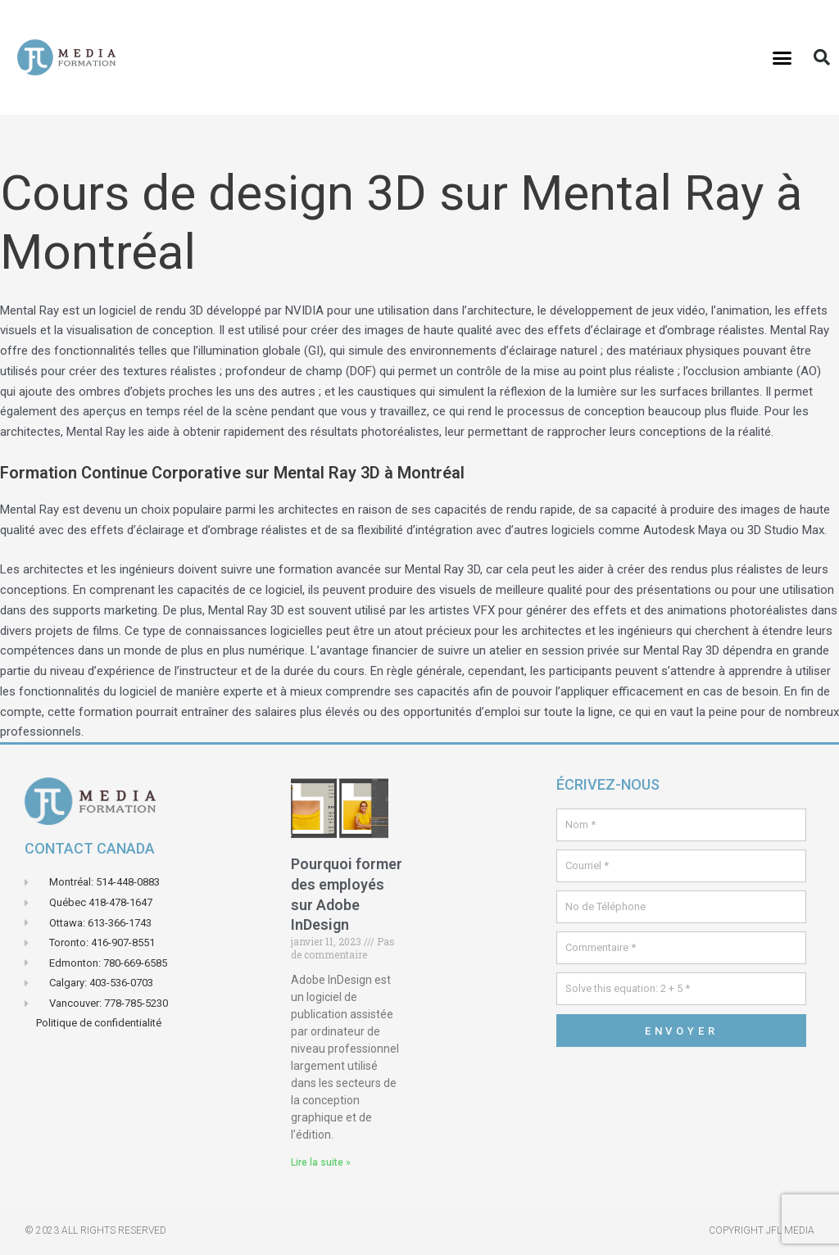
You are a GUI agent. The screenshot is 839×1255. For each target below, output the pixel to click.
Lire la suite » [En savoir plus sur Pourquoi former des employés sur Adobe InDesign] (321, 1162)
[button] (782, 57)
